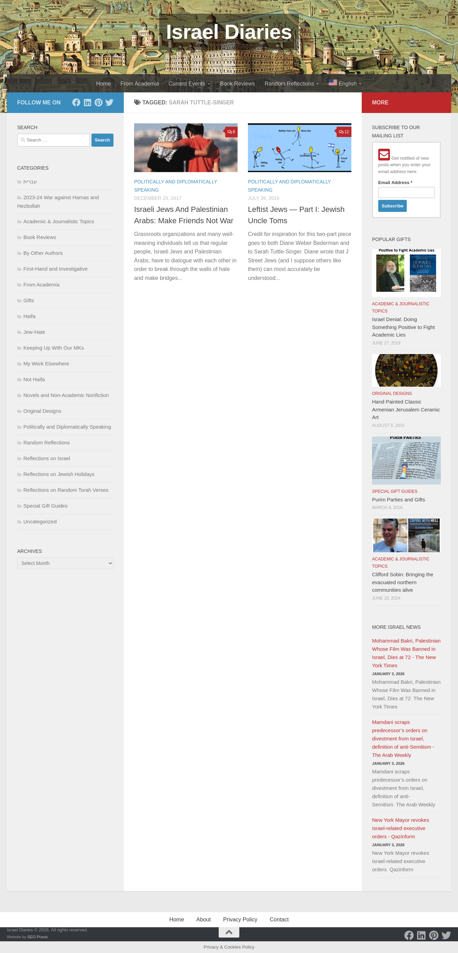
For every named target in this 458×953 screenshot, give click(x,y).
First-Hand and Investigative (55, 269)
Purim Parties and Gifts (398, 499)
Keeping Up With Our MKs (53, 348)
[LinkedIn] (87, 102)
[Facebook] (76, 102)
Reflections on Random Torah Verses (65, 490)
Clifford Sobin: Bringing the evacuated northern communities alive (402, 582)
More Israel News (396, 627)
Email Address (395, 182)
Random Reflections (289, 84)
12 (344, 131)
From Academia (139, 84)
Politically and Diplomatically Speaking (67, 427)
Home (103, 84)
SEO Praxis (38, 937)
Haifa (29, 316)
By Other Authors (43, 253)
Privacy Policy (240, 919)
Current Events (186, 84)
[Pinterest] (98, 102)
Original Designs (42, 411)
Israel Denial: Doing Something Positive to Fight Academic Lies (403, 327)
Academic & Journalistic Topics (58, 221)
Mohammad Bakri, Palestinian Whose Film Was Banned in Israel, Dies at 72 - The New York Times (406, 653)
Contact (279, 919)
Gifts (28, 300)
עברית (30, 181)
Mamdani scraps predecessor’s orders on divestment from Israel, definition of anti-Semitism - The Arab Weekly (403, 738)
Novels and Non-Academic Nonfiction (66, 395)
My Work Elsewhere (46, 363)
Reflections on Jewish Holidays (59, 474)
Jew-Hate (34, 332)
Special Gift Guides (45, 506)
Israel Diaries (229, 31)
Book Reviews (237, 84)
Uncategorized (40, 521)
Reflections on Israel (46, 458)
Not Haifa (34, 379)
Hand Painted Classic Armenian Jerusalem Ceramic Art (406, 409)
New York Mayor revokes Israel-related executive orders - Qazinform (400, 828)
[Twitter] (109, 102)
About (203, 919)
